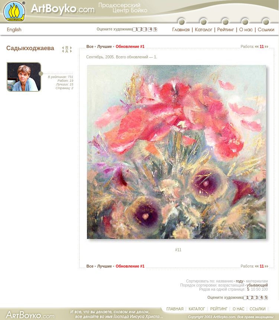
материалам (257, 281)
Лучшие (104, 47)
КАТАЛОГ (197, 309)
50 (258, 289)
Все (90, 47)
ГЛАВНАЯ (175, 309)
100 (265, 289)
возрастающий (231, 285)
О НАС (238, 309)
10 (253, 289)
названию (224, 281)
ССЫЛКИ (258, 309)
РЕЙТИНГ (218, 309)
